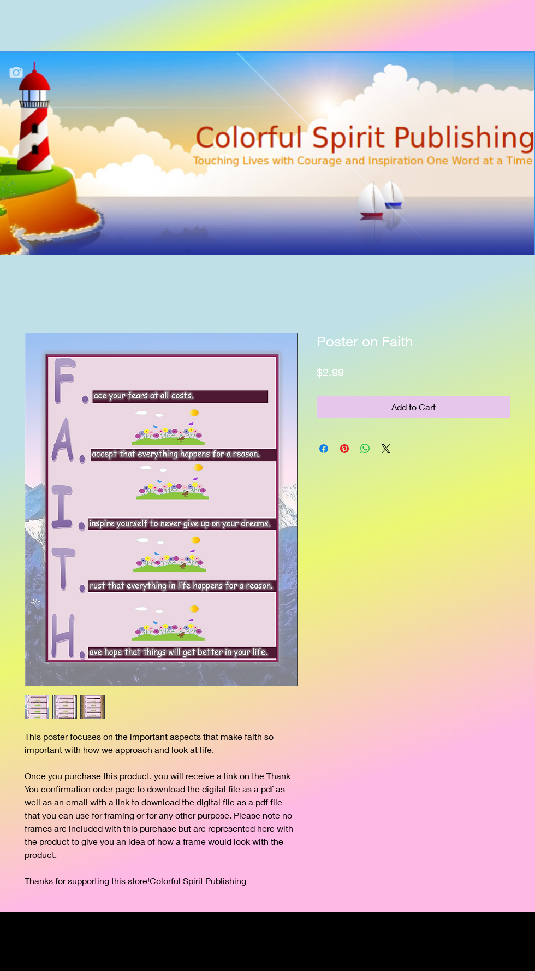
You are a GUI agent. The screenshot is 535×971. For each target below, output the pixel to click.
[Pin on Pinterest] (344, 448)
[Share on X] (386, 448)
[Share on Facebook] (323, 448)
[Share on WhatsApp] (365, 448)
